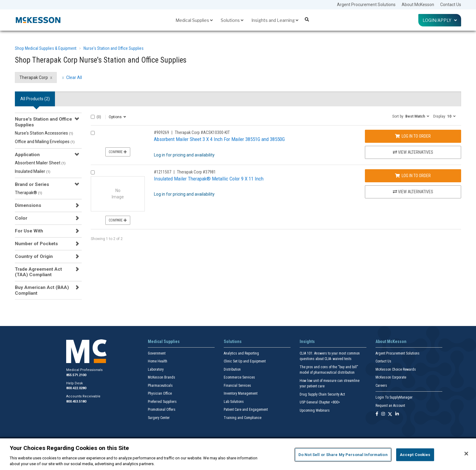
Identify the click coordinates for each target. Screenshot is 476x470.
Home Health (157, 361)
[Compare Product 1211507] (93, 172)
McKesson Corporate (391, 377)
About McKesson (418, 4)
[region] (238, 454)
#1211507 (162, 172)
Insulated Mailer (32, 171)
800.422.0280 (76, 388)
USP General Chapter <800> (320, 402)
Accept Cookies (415, 454)
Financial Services (237, 385)
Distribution (232, 369)
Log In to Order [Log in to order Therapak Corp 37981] (413, 175)
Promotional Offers (161, 409)
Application (27, 154)
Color (21, 218)
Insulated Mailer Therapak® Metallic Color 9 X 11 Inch (209, 179)
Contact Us (450, 4)
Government (156, 353)
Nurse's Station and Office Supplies (113, 48)
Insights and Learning (274, 20)
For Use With (29, 231)
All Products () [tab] (35, 98)
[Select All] (93, 117)
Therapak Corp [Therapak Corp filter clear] (33, 77)
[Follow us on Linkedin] (397, 414)
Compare (118, 152)
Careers (381, 385)
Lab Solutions (234, 402)
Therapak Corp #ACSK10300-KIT (202, 132)
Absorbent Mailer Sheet (40, 162)
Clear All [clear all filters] (74, 77)
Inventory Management (240, 393)
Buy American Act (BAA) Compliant (42, 290)
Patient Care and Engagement (246, 409)
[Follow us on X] (390, 414)
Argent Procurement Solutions (366, 4)
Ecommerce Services (239, 377)
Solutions (232, 20)
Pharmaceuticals (160, 385)
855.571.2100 (76, 375)
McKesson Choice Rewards (396, 369)
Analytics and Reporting (241, 353)
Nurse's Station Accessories (44, 133)
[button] (410, 116)
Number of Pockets (36, 243)
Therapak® (28, 192)
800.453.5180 (76, 401)
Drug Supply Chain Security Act (322, 394)
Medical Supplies (194, 20)
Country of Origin (34, 256)
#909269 (161, 132)
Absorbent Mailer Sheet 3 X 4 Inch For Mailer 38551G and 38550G (219, 139)
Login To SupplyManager (394, 397)
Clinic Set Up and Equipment (245, 361)
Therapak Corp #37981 (196, 172)
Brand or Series (32, 184)
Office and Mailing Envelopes (45, 141)
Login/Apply (440, 20)
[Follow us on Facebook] (377, 414)
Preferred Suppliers (162, 402)
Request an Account (390, 405)
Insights (307, 341)
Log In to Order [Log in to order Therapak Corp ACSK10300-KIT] (413, 136)
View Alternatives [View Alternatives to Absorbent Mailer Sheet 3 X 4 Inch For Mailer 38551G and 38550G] (413, 152)
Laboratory (156, 369)
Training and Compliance (242, 418)
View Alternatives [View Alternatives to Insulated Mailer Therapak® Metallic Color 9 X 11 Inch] (413, 191)
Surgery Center (159, 418)
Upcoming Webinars (315, 410)
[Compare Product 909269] (93, 133)
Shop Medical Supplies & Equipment (45, 48)
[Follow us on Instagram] (383, 414)
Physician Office (160, 393)
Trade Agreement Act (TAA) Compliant (38, 271)
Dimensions (28, 205)
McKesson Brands (161, 377)
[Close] (466, 453)
